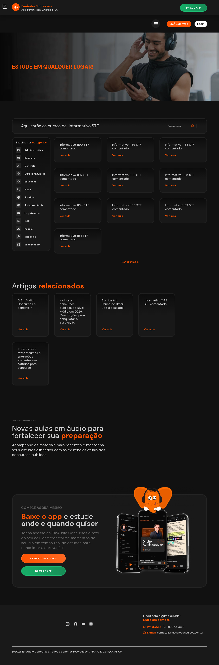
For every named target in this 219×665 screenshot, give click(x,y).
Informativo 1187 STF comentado (74, 177)
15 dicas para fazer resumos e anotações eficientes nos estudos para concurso (29, 358)
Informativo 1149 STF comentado (155, 302)
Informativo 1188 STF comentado (179, 146)
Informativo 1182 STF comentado (179, 207)
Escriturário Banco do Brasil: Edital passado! (113, 304)
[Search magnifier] (192, 126)
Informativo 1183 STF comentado (126, 207)
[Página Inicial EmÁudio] (26, 24)
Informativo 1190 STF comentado (74, 146)
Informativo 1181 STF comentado (74, 238)
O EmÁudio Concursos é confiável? (27, 304)
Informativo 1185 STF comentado (179, 177)
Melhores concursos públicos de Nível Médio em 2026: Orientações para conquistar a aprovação (72, 311)
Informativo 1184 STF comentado (74, 207)
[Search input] (178, 126)
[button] (130, 262)
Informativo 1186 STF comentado (126, 177)
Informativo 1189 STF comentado (126, 146)
